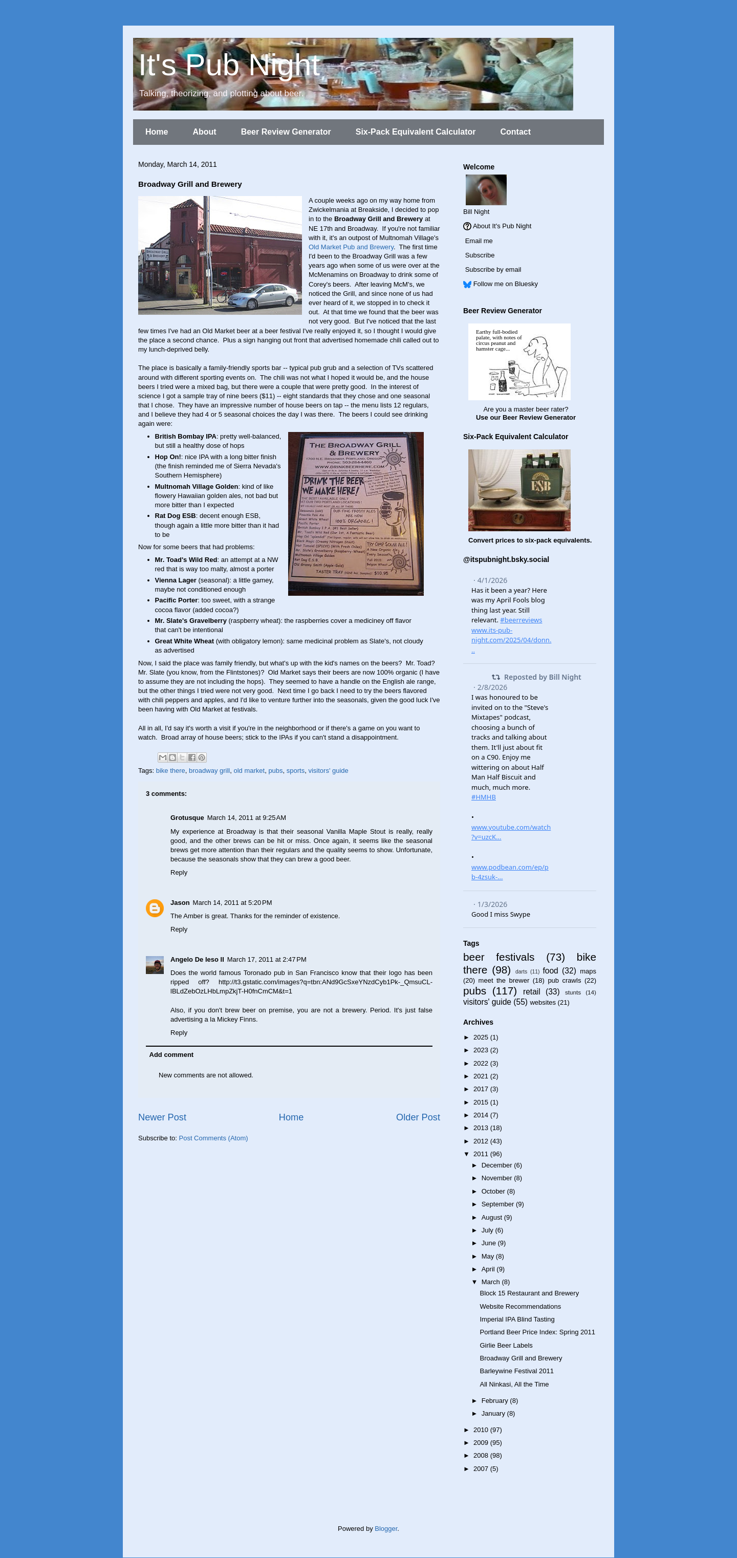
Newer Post (162, 1117)
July (488, 1230)
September (499, 1204)
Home (156, 131)
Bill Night (476, 211)
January (494, 1413)
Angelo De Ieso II (197, 959)
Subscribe (480, 255)
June (490, 1243)
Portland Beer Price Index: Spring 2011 (537, 1332)
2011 (481, 1154)
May (489, 1256)
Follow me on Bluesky (505, 284)
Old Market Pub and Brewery (351, 247)
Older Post (418, 1117)
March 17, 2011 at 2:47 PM (267, 959)
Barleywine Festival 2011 (517, 1371)
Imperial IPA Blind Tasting (517, 1319)
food (550, 970)
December (498, 1165)
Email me (479, 241)
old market (249, 770)
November (498, 1178)
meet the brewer (504, 980)
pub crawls (564, 980)
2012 (481, 1141)
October (494, 1191)
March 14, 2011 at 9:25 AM (246, 817)
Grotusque (187, 817)
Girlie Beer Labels (506, 1345)
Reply (178, 872)
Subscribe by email (493, 269)
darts (521, 972)
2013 (481, 1128)
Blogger (386, 1528)
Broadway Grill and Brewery (521, 1358)
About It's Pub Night (502, 226)
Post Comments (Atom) (213, 1138)
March (492, 1282)
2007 (481, 1469)
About (204, 131)
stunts (573, 992)
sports (296, 770)
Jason (180, 902)
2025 (481, 1037)
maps (588, 971)
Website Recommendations (520, 1306)
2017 (481, 1089)
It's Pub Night (229, 65)
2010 (481, 1430)
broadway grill (209, 770)
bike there (170, 770)
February (496, 1400)
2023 (481, 1050)
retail (531, 991)
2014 (481, 1115)
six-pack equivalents (557, 540)
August (493, 1217)
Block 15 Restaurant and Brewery (529, 1293)
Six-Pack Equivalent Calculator (416, 131)
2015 (481, 1102)
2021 (481, 1076)
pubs (275, 770)
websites (543, 1002)
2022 (481, 1063)
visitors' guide (328, 770)
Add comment (171, 1054)
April (489, 1269)
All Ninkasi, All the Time (514, 1384)
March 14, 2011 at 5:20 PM (232, 902)
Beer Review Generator (286, 131)
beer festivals (498, 957)
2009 (481, 1442)
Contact (515, 131)
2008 (481, 1455)
